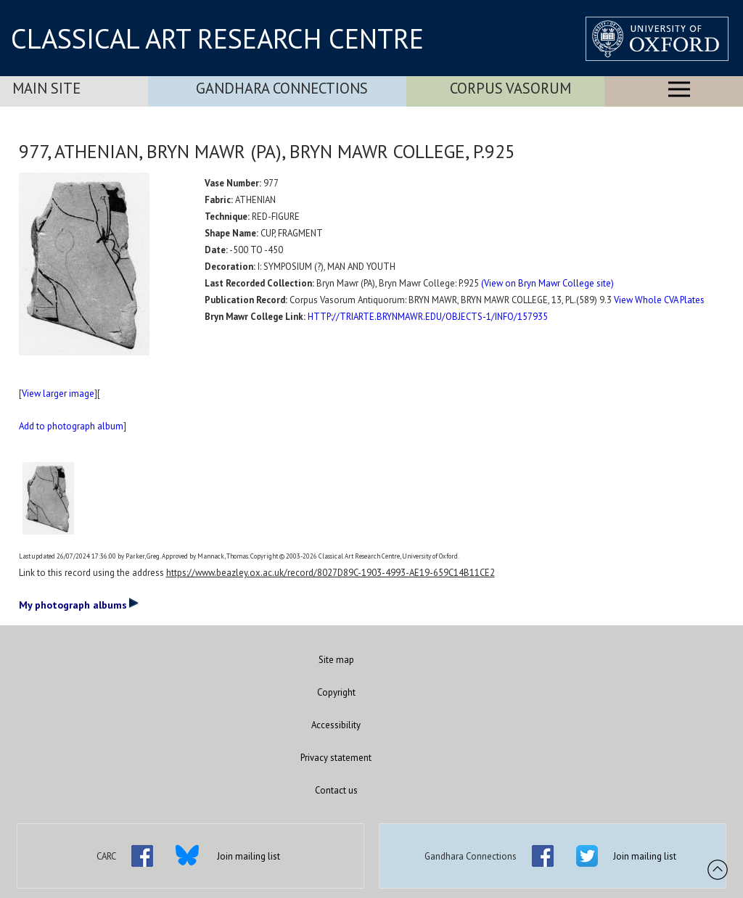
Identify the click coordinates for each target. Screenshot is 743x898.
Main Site (46, 88)
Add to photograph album (71, 426)
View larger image (58, 393)
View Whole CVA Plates (659, 300)
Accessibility (336, 725)
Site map (336, 660)
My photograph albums (79, 604)
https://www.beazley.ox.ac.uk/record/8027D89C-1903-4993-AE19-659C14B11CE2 (330, 573)
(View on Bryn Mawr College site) (547, 283)
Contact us (336, 790)
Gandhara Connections (282, 88)
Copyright (336, 692)
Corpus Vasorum (510, 88)
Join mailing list (248, 856)
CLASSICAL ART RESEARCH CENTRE (217, 38)
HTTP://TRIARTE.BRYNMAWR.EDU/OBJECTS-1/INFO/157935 (428, 316)
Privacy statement (336, 757)
